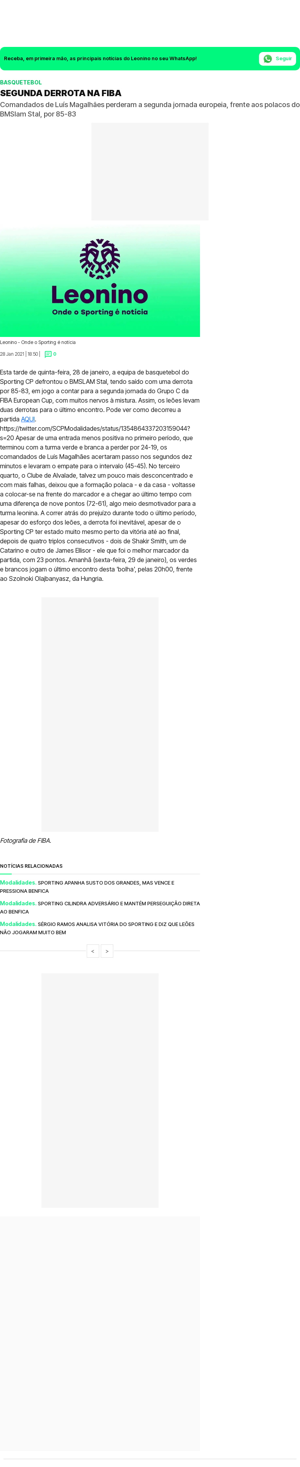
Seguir (277, 59)
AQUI (28, 419)
